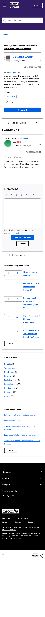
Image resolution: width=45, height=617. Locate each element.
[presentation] (6, 195)
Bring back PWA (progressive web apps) (20, 443)
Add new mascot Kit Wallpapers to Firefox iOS (31, 294)
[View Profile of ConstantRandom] (23, 56)
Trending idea (9, 376)
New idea (16, 72)
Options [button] (41, 34)
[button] (7, 102)
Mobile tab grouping (12, 428)
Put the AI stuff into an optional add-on (20, 423)
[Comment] (22, 110)
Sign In (37, 5)
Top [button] (3, 562)
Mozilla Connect (14, 5)
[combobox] (22, 20)
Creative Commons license (12, 546)
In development (10, 392)
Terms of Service (23, 526)
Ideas (5, 34)
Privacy (5, 530)
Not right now (9, 396)
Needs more (9, 380)
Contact (30, 530)
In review (7, 384)
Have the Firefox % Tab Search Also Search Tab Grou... (31, 341)
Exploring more (10, 388)
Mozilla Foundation (9, 537)
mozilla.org (6, 526)
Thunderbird (10, 96)
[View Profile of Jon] (18, 141)
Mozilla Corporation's (13, 535)
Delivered (8, 400)
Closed (7, 404)
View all (10, 351)
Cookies (18, 530)
